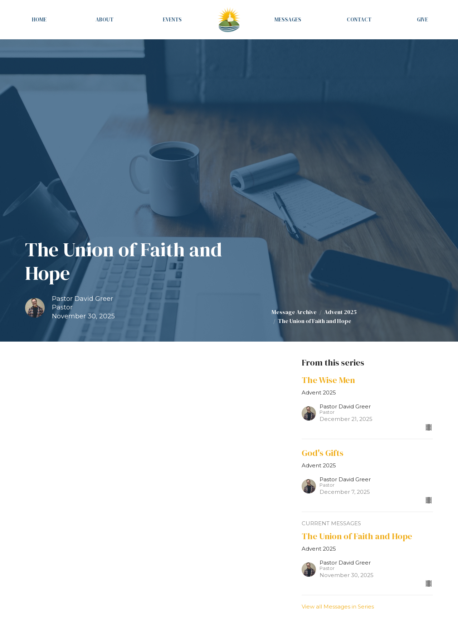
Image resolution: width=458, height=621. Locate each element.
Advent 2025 (340, 312)
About (104, 19)
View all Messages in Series (338, 606)
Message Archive (294, 312)
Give (422, 19)
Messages (287, 19)
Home (39, 19)
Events (172, 19)
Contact (359, 19)
